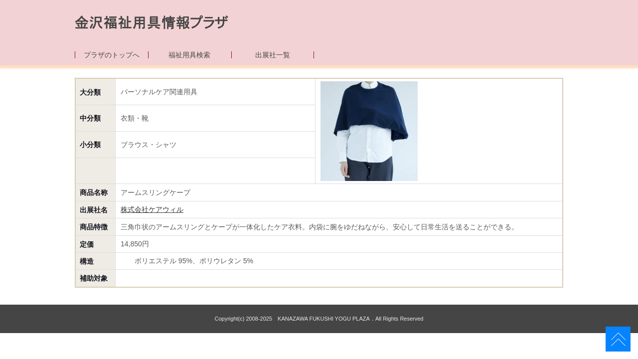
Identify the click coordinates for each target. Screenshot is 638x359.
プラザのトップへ (112, 55)
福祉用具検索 (189, 55)
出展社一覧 (272, 55)
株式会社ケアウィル (152, 209)
